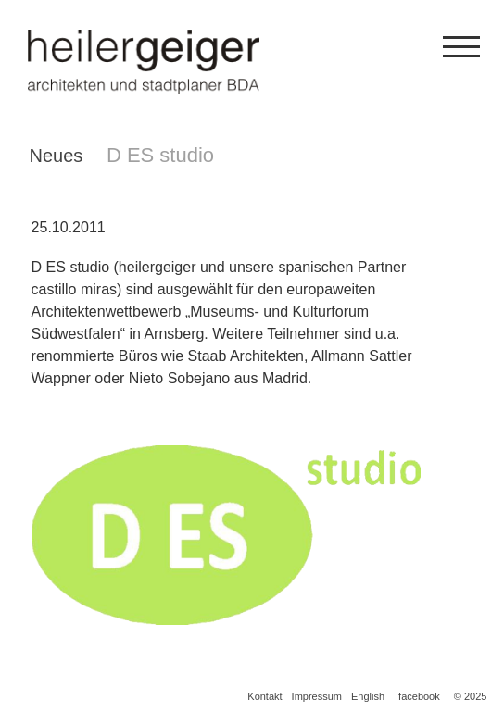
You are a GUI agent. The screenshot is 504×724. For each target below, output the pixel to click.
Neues (56, 155)
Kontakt (264, 696)
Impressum (317, 696)
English (367, 696)
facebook (419, 696)
